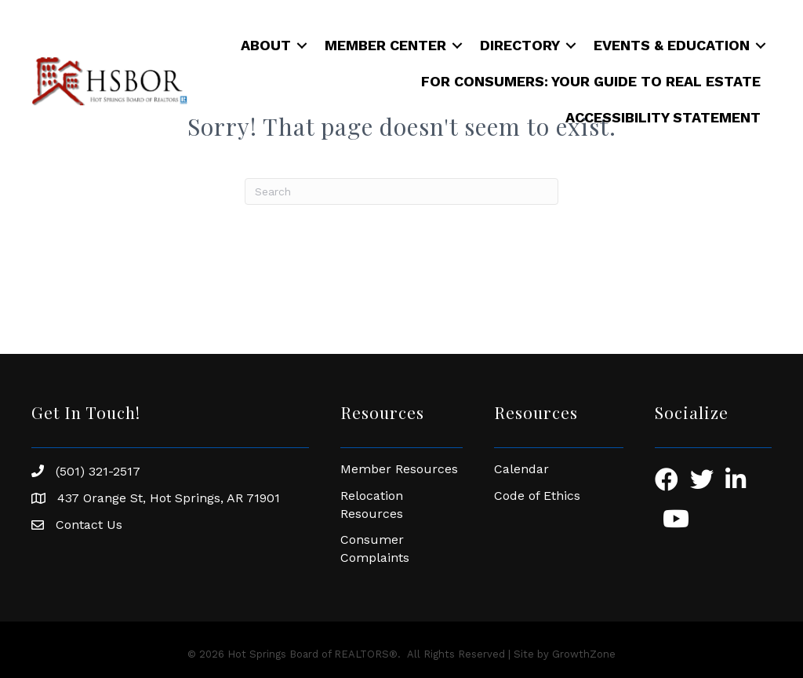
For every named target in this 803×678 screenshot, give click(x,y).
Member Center (385, 45)
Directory (520, 45)
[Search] (401, 191)
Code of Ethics (537, 495)
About (266, 45)
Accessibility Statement (663, 117)
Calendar (521, 468)
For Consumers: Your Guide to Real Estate (591, 81)
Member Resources (399, 468)
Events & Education (672, 45)
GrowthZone (584, 654)
